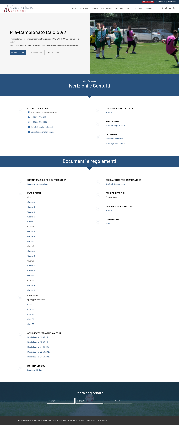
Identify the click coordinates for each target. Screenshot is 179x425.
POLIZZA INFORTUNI (115, 193)
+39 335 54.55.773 (39, 122)
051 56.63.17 (161, 2)
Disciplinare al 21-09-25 (37, 337)
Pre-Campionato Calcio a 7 (120, 108)
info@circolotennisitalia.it (42, 127)
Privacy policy (102, 420)
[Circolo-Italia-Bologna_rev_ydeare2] (18, 8)
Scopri (108, 223)
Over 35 (30, 309)
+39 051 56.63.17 (38, 117)
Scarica (109, 112)
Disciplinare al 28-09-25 (37, 342)
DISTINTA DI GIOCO (36, 365)
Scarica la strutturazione (37, 184)
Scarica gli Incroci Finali (115, 143)
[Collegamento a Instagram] (166, 8)
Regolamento (113, 121)
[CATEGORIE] (36, 52)
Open (29, 304)
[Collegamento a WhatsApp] (173, 8)
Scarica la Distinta (34, 370)
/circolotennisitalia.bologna (42, 132)
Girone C (31, 212)
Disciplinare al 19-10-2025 (38, 356)
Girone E (31, 221)
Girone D (31, 216)
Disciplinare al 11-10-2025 (38, 352)
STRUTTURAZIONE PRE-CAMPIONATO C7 (46, 180)
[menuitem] (74, 8)
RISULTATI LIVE (148, 2)
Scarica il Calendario (114, 138)
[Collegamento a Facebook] (162, 8)
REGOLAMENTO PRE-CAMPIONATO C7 (123, 180)
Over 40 (30, 314)
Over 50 (30, 319)
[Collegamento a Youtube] (170, 8)
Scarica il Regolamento (115, 125)
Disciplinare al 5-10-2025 (38, 347)
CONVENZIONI (112, 219)
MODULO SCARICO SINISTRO (119, 206)
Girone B (31, 207)
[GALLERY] (54, 52)
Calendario (112, 134)
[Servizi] (18, 52)
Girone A (31, 202)
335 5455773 (171, 2)
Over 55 (30, 324)
